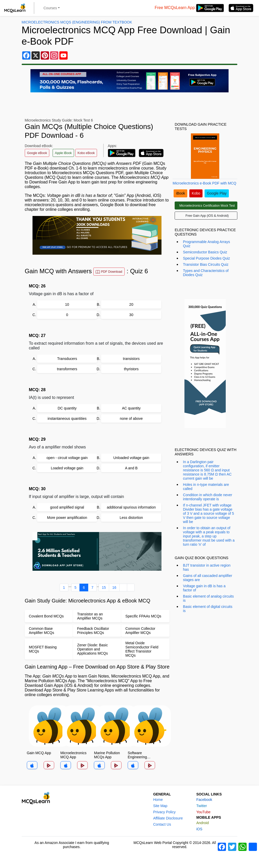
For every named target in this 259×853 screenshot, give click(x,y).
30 (131, 315)
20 (131, 304)
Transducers (67, 359)
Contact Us (162, 824)
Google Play (216, 193)
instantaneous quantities (67, 418)
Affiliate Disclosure (168, 818)
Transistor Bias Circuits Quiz (205, 264)
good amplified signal (67, 507)
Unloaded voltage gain (131, 458)
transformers (67, 369)
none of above (131, 418)
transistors (131, 359)
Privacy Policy (164, 812)
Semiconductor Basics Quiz (205, 252)
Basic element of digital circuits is (207, 609)
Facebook (204, 800)
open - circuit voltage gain (67, 458)
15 (104, 587)
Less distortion (131, 518)
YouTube (203, 812)
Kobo (196, 193)
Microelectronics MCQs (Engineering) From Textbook (77, 22)
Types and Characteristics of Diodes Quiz (206, 273)
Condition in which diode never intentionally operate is (207, 497)
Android (202, 823)
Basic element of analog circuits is (208, 598)
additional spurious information (131, 507)
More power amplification (67, 518)
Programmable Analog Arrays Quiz (206, 244)
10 (67, 304)
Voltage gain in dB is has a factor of (204, 588)
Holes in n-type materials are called (206, 486)
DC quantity (67, 408)
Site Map (160, 806)
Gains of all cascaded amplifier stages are (207, 578)
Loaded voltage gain (67, 468)
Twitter (201, 806)
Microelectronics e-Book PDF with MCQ (204, 183)
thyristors (131, 369)
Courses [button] (50, 8)
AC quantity (131, 408)
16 (114, 587)
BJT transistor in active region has (206, 567)
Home (158, 800)
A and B (131, 468)
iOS (199, 829)
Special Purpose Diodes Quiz (206, 258)
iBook (180, 193)
